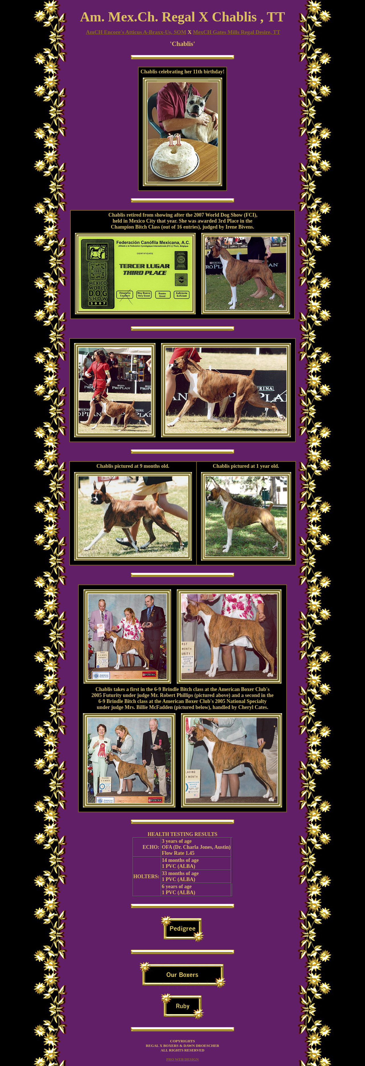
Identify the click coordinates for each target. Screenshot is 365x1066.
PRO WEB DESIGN (182, 1059)
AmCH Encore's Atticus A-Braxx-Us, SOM (136, 32)
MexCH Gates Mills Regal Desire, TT (236, 32)
